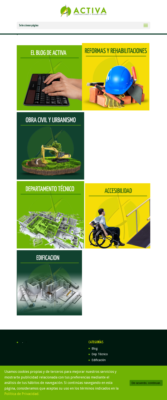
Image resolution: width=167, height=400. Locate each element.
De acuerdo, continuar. (146, 383)
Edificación (99, 360)
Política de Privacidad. (21, 394)
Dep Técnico (100, 354)
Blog (95, 348)
